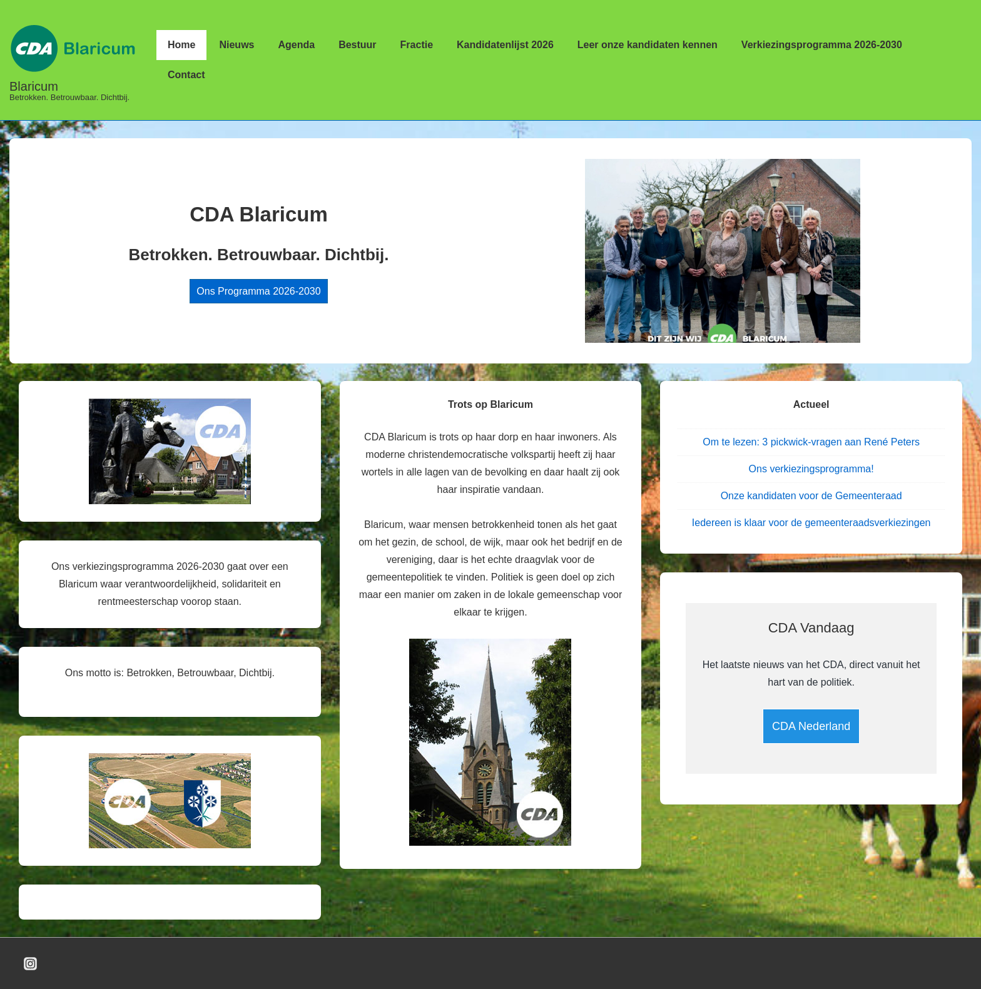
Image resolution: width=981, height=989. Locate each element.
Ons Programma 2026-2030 (258, 291)
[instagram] (31, 963)
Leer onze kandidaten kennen (647, 44)
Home (181, 44)
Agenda (296, 44)
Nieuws (236, 44)
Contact (186, 74)
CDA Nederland (811, 726)
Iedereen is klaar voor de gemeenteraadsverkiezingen (811, 522)
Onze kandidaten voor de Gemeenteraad (811, 495)
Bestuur (357, 44)
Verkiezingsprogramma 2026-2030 (821, 44)
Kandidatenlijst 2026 (505, 44)
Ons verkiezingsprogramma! (811, 469)
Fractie (416, 44)
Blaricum (33, 86)
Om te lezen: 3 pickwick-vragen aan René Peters (811, 442)
